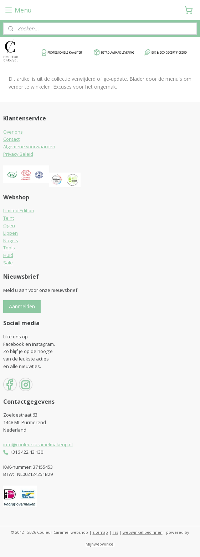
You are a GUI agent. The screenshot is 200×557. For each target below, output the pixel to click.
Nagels (10, 240)
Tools (9, 247)
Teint (8, 218)
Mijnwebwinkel (100, 544)
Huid (8, 255)
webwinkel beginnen (143, 532)
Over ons (13, 132)
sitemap (100, 532)
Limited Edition (18, 210)
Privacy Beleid (18, 154)
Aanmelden (22, 306)
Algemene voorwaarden (29, 146)
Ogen (9, 225)
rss (115, 532)
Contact (11, 139)
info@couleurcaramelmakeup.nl (38, 444)
